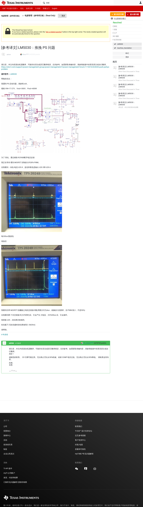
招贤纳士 (7, 431)
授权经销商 (22, 482)
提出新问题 (134, 14)
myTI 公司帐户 (9, 473)
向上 (10, 371)
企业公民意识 (9, 454)
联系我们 (78, 426)
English (54, 8)
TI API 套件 (8, 468)
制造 (5, 449)
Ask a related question (54, 32)
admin (9, 54)
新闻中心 (7, 435)
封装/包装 (79, 445)
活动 (5, 440)
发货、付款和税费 (11, 478)
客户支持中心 (80, 440)
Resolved (117, 22)
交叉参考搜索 (80, 435)
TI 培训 (37, 8)
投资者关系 (8, 445)
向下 (16, 371)
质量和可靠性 (80, 449)
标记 (127, 53)
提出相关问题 (118, 14)
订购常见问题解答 (11, 482)
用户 (140, 2)
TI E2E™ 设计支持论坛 (83, 431)
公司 (5, 426)
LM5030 (120, 44)
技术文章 (29, 8)
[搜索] (77, 3)
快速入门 (46, 8)
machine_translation (124, 48)
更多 (64, 16)
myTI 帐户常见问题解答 (84, 454)
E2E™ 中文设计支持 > (10, 8)
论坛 (22, 8)
